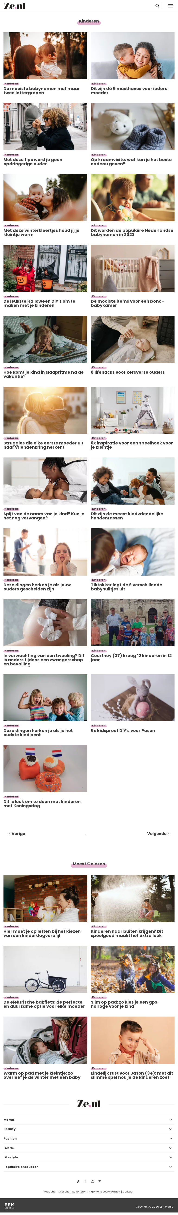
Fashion (10, 1138)
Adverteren (79, 1191)
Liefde (8, 1148)
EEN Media (166, 1207)
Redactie (49, 1191)
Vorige (18, 833)
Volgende (156, 833)
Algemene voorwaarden (104, 1191)
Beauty (9, 1129)
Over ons (64, 1191)
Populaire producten (20, 1167)
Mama (8, 1120)
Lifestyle (10, 1157)
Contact (128, 1191)
